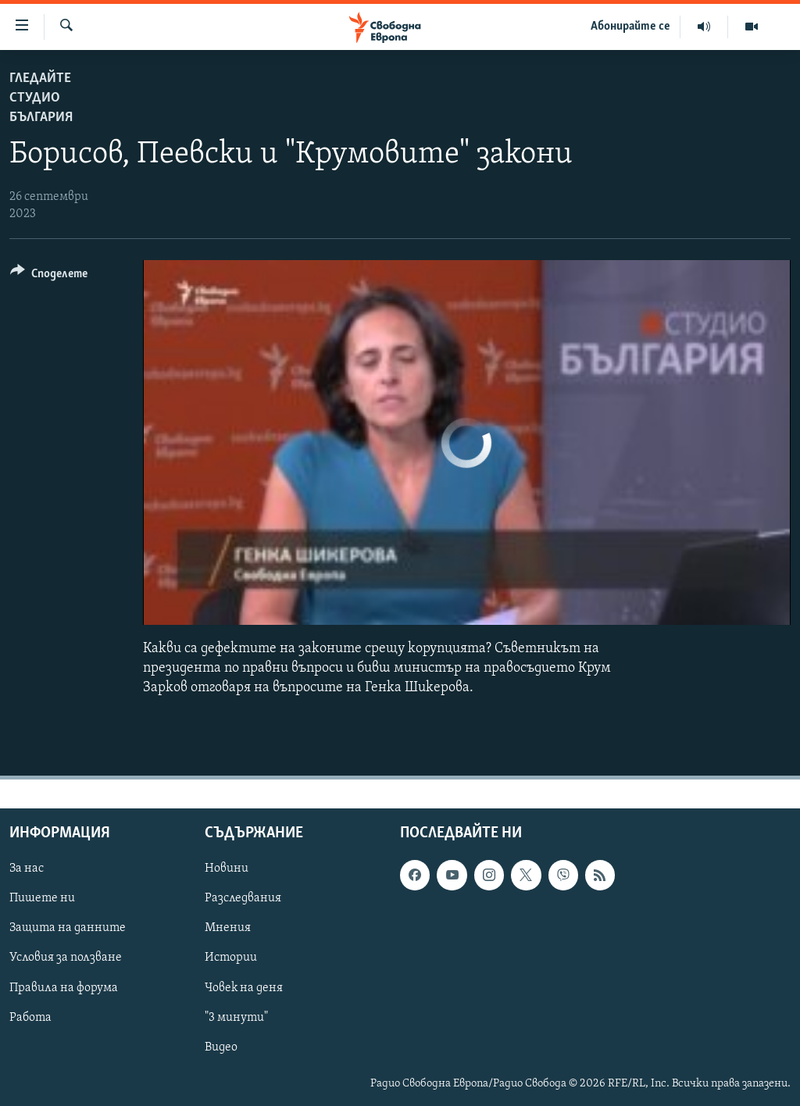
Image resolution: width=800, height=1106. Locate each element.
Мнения (228, 928)
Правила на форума (63, 987)
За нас (26, 868)
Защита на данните (67, 928)
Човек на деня (244, 987)
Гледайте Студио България (41, 98)
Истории (231, 957)
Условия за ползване (65, 957)
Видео (221, 1046)
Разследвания (243, 898)
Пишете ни (42, 898)
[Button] (49, 276)
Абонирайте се (630, 26)
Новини (226, 868)
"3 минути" (236, 1017)
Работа (30, 1017)
